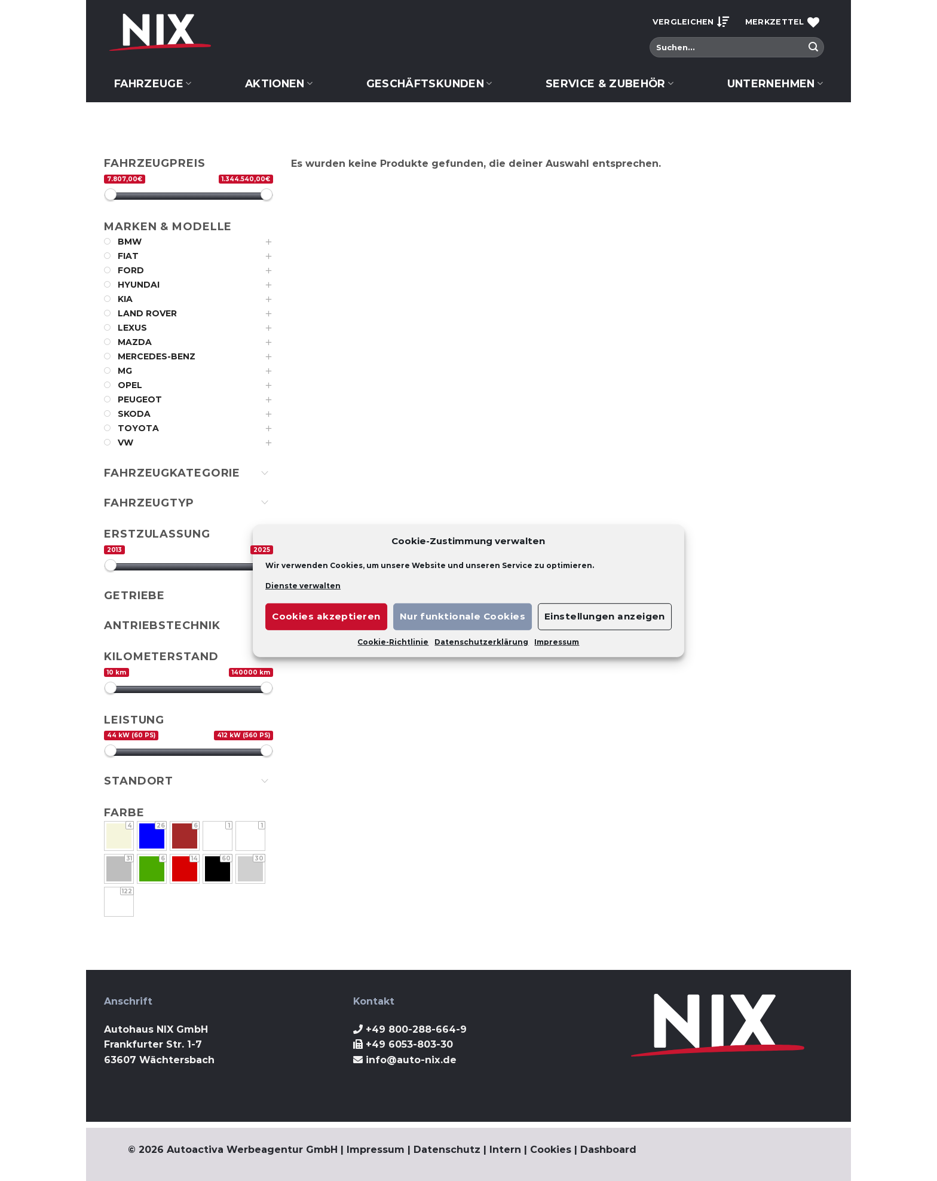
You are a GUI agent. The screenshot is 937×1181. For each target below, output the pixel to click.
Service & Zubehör (610, 83)
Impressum (556, 641)
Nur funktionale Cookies (462, 616)
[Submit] (813, 47)
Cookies (550, 1149)
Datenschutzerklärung (481, 641)
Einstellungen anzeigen (604, 616)
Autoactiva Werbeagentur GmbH (252, 1149)
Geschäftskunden (429, 83)
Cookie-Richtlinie (392, 641)
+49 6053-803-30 (409, 1044)
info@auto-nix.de (411, 1060)
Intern (505, 1149)
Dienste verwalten (303, 585)
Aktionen (279, 83)
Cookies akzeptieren (326, 616)
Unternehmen (775, 83)
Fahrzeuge (153, 83)
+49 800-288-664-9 (416, 1029)
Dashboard (608, 1149)
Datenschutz (447, 1149)
